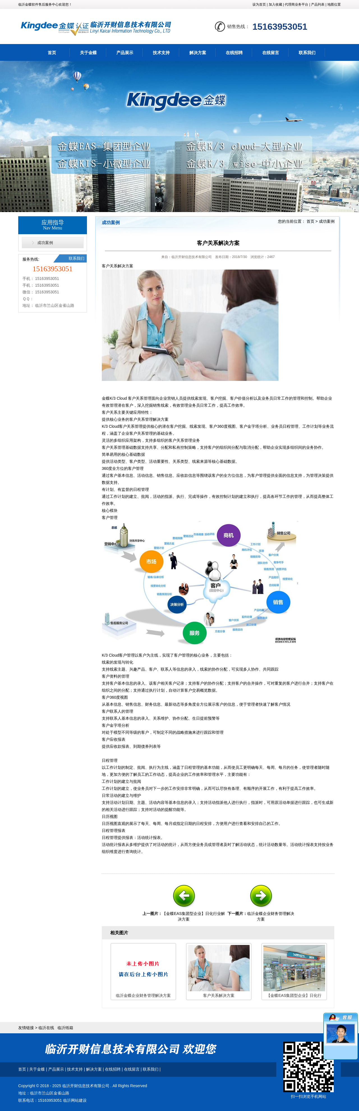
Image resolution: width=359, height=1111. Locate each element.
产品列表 (318, 4)
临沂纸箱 (65, 1027)
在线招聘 (234, 52)
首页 (52, 52)
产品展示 (124, 52)
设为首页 (259, 4)
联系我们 (307, 52)
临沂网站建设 (75, 1100)
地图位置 (334, 4)
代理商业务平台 (296, 4)
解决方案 (197, 52)
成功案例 (45, 242)
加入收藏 (275, 4)
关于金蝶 (88, 52)
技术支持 (161, 52)
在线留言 (270, 52)
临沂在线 (46, 1027)
